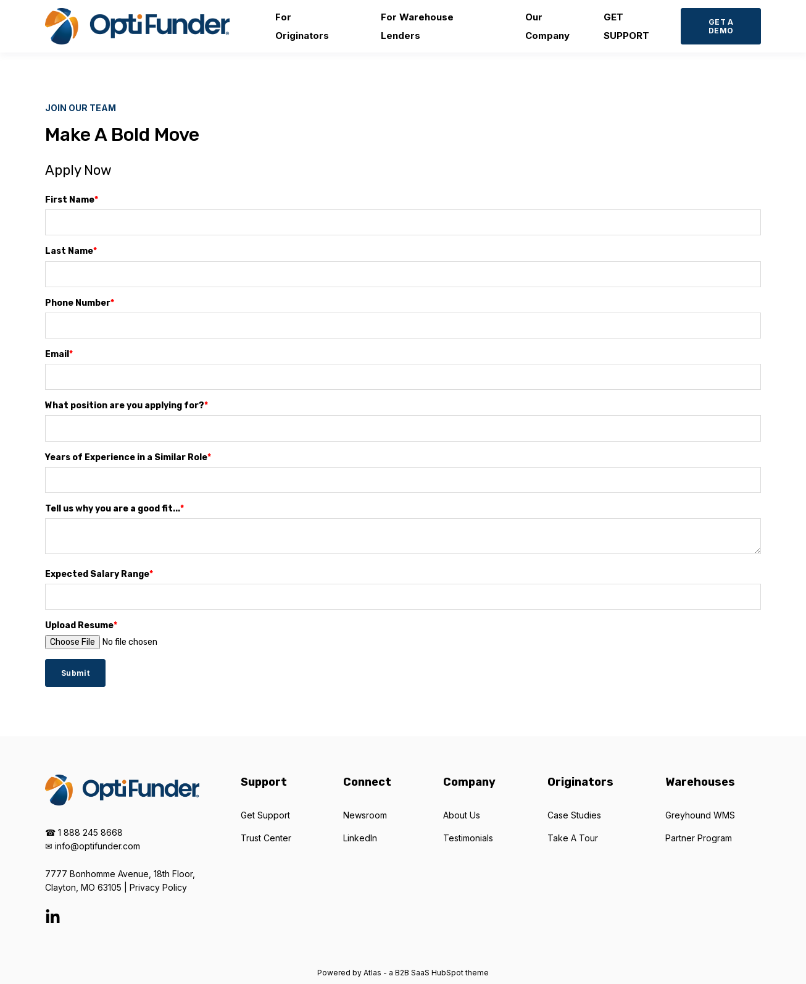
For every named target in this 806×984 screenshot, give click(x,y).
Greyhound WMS (700, 815)
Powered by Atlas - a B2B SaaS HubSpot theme (403, 972)
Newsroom (365, 815)
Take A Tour (572, 838)
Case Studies (574, 815)
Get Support (265, 815)
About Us (461, 815)
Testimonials (468, 838)
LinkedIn (360, 838)
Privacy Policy (158, 887)
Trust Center (266, 838)
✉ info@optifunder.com (92, 846)
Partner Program (698, 838)
